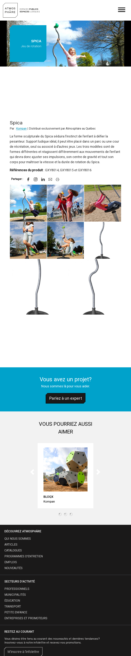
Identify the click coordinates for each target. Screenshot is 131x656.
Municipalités (15, 594)
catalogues (13, 550)
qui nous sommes (17, 538)
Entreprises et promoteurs (25, 618)
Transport (12, 606)
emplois (10, 562)
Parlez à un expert (65, 398)
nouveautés (13, 568)
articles (10, 544)
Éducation (12, 600)
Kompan (21, 128)
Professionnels (16, 589)
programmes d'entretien (23, 556)
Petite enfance (15, 612)
